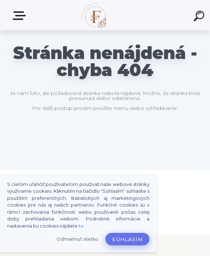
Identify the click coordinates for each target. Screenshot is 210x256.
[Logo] (94, 15)
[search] (200, 17)
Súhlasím (127, 239)
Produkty (21, 15)
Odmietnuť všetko (77, 239)
